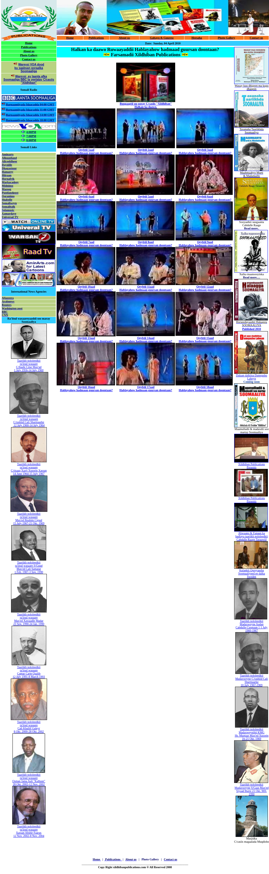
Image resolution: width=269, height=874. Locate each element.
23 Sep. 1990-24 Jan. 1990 (28, 623)
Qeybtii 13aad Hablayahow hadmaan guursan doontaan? (86, 339)
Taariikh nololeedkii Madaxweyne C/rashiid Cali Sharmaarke (251, 678)
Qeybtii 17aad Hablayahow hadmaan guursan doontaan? (145, 388)
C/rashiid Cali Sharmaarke (28, 422)
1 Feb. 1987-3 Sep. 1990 (29, 572)
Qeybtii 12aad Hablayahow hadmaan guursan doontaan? (205, 288)
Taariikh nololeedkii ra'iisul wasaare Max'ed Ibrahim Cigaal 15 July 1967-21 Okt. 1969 (28, 518)
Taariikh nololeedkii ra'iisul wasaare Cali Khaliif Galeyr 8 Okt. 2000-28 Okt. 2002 (29, 726)
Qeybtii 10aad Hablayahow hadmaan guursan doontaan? (86, 288)
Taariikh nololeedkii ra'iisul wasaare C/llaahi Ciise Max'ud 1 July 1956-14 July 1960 (29, 365)
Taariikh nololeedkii (29, 415)
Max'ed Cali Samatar (29, 568)
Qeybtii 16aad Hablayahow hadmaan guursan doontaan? (86, 388)
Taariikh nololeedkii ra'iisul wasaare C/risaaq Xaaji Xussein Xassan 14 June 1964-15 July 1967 (29, 469)
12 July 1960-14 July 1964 (28, 425)
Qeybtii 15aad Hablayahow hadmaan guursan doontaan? (205, 339)
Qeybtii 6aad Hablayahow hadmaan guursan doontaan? (205, 198)
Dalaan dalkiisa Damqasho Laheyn (251, 377)
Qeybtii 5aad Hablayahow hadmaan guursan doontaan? (145, 198)
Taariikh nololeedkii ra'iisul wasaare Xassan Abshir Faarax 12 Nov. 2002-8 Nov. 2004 (28, 831)
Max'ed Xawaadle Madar (29, 620)
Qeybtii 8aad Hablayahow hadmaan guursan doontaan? (145, 243)
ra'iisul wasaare (28, 418)
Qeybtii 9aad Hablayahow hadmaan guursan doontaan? (205, 243)
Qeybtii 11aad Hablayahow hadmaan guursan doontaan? (145, 288)
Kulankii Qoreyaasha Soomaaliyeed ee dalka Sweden (251, 573)
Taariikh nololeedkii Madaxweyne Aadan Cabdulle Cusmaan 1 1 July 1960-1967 (252, 625)
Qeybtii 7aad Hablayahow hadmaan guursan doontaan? (86, 243)
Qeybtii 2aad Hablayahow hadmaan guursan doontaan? (145, 151)
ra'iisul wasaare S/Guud (29, 565)
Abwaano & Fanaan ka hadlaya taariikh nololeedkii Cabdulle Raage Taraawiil (251, 536)
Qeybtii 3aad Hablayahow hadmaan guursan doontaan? (205, 151)
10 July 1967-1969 (252, 685)
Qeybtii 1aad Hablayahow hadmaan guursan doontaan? (86, 151)
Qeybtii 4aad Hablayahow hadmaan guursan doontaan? (86, 198)
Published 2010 (251, 329)
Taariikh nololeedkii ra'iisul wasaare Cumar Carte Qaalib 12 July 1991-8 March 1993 (28, 672)
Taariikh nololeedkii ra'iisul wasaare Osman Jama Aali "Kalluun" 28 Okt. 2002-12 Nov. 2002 (28, 779)
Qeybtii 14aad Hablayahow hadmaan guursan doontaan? (145, 339)
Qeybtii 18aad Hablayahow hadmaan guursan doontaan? (205, 388)
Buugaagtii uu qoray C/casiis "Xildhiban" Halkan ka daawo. (146, 105)
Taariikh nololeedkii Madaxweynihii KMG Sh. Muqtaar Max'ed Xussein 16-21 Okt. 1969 (251, 734)
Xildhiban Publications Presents (251, 466)
